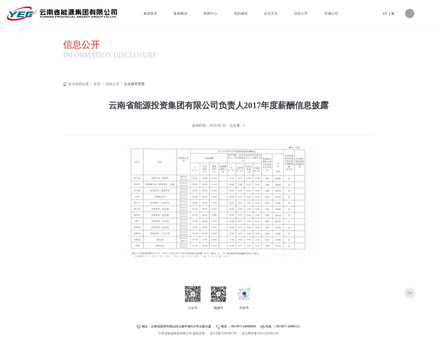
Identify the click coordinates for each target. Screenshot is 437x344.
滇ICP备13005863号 (223, 333)
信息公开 (81, 45)
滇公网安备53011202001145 (260, 333)
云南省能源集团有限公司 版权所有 (181, 333)
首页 (96, 84)
